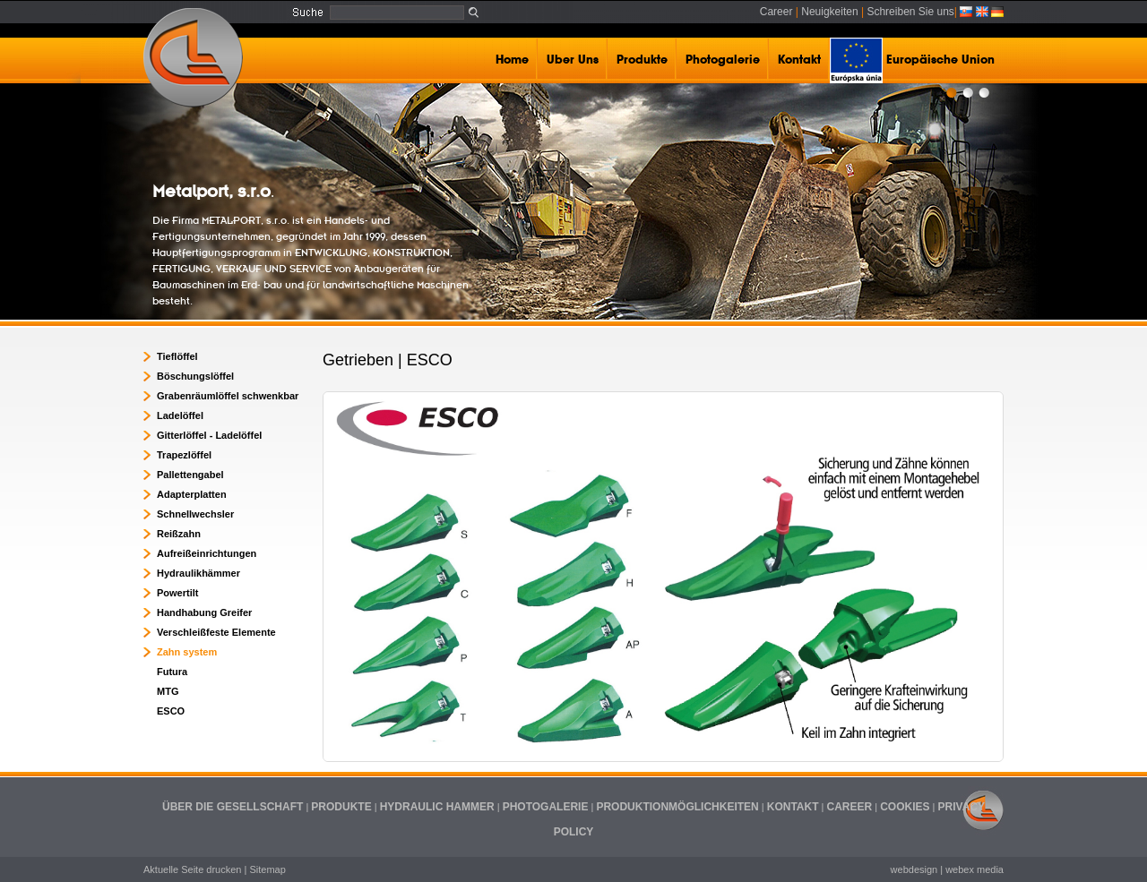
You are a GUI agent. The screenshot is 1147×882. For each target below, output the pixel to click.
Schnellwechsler (195, 514)
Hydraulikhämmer (198, 573)
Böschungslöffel (195, 376)
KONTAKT (793, 807)
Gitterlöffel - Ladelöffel (209, 435)
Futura (172, 671)
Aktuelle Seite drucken (192, 869)
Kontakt (799, 60)
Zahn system (187, 652)
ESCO (171, 711)
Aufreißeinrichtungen (206, 553)
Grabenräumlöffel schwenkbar (227, 395)
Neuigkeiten (829, 11)
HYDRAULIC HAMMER (437, 807)
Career (776, 11)
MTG (167, 691)
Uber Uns (573, 60)
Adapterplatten (192, 494)
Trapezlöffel (184, 455)
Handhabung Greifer (204, 612)
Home (512, 60)
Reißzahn (179, 533)
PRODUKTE (341, 807)
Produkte (642, 60)
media (990, 869)
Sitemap (267, 869)
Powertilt (177, 592)
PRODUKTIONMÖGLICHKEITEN (677, 807)
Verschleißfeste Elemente (216, 632)
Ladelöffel (180, 415)
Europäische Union (912, 60)
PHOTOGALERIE (546, 807)
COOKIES (904, 807)
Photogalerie (723, 60)
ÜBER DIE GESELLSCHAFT (232, 807)
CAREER (850, 807)
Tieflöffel (177, 356)
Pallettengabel (190, 474)
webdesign (914, 869)
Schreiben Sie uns (910, 11)
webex (959, 869)
